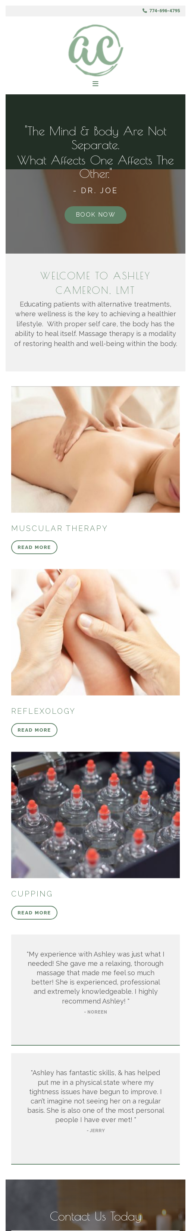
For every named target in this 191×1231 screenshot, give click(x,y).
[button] (96, 215)
